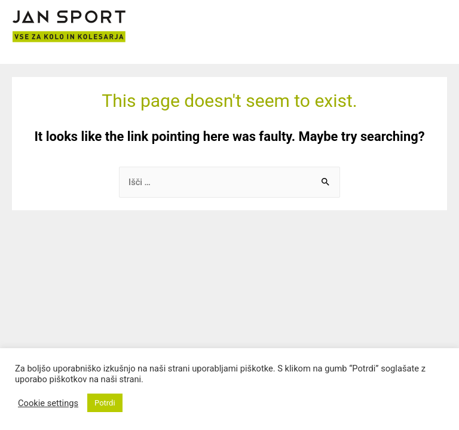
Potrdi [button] (104, 402)
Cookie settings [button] (48, 403)
